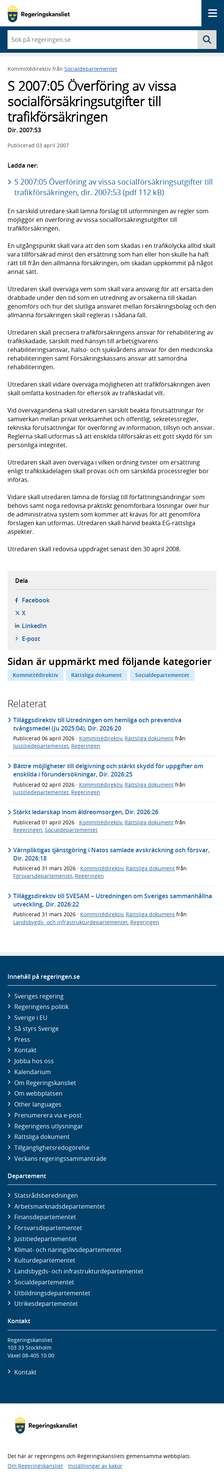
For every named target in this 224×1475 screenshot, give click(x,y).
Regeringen (85, 745)
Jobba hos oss (34, 1061)
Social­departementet (44, 1282)
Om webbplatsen (38, 1093)
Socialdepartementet (90, 68)
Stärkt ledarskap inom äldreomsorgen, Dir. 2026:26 (85, 812)
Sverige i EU (30, 1017)
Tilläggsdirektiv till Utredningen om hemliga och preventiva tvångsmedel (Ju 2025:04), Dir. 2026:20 (97, 724)
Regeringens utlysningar (48, 1126)
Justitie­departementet (45, 1239)
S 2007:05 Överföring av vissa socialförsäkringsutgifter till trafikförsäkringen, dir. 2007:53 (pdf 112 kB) (113, 187)
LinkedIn (34, 626)
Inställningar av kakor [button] (95, 1465)
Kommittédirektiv (35, 675)
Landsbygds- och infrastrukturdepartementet (70, 922)
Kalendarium (32, 1072)
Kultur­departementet (44, 1260)
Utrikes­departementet (46, 1303)
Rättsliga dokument (96, 675)
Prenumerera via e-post (48, 1115)
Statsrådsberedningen (46, 1195)
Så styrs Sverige (36, 1028)
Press (22, 1039)
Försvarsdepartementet (42, 875)
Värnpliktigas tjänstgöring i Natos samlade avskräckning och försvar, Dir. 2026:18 (111, 854)
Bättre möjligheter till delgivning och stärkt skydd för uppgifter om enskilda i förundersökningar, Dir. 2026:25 (108, 770)
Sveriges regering (39, 996)
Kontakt (25, 1050)
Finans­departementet (45, 1217)
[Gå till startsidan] (38, 13)
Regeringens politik (41, 1007)
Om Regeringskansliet (45, 1083)
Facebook (36, 600)
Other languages (37, 1104)
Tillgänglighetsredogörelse (52, 1147)
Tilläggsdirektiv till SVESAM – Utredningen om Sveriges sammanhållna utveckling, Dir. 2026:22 (112, 900)
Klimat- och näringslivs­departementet (68, 1250)
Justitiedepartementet (41, 745)
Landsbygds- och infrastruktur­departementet (78, 1271)
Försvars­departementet (48, 1228)
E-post (31, 638)
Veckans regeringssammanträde (60, 1158)
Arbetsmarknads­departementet (59, 1206)
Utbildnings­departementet (52, 1293)
